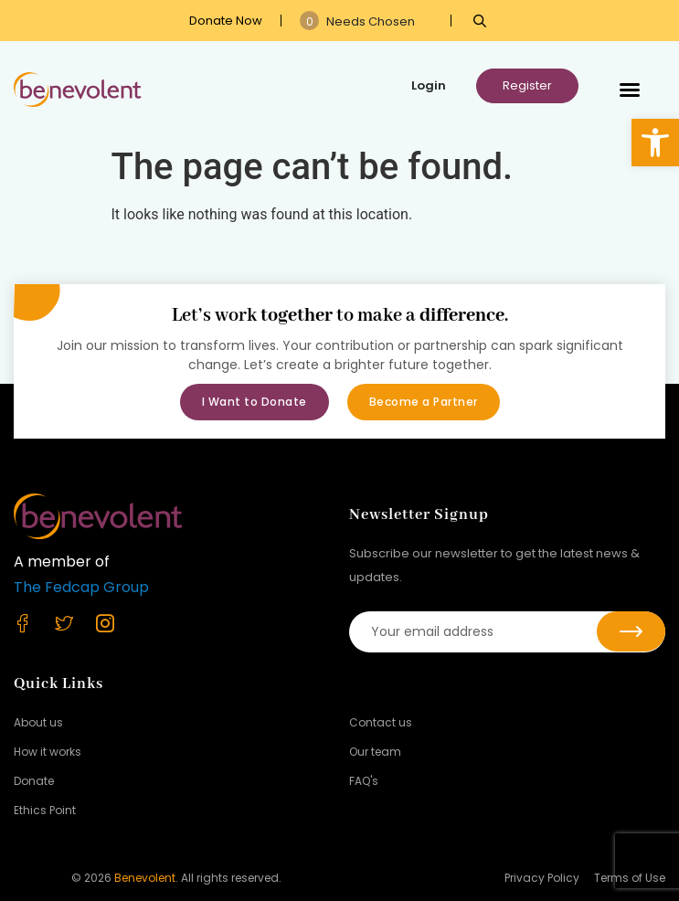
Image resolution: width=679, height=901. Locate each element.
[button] (655, 142)
